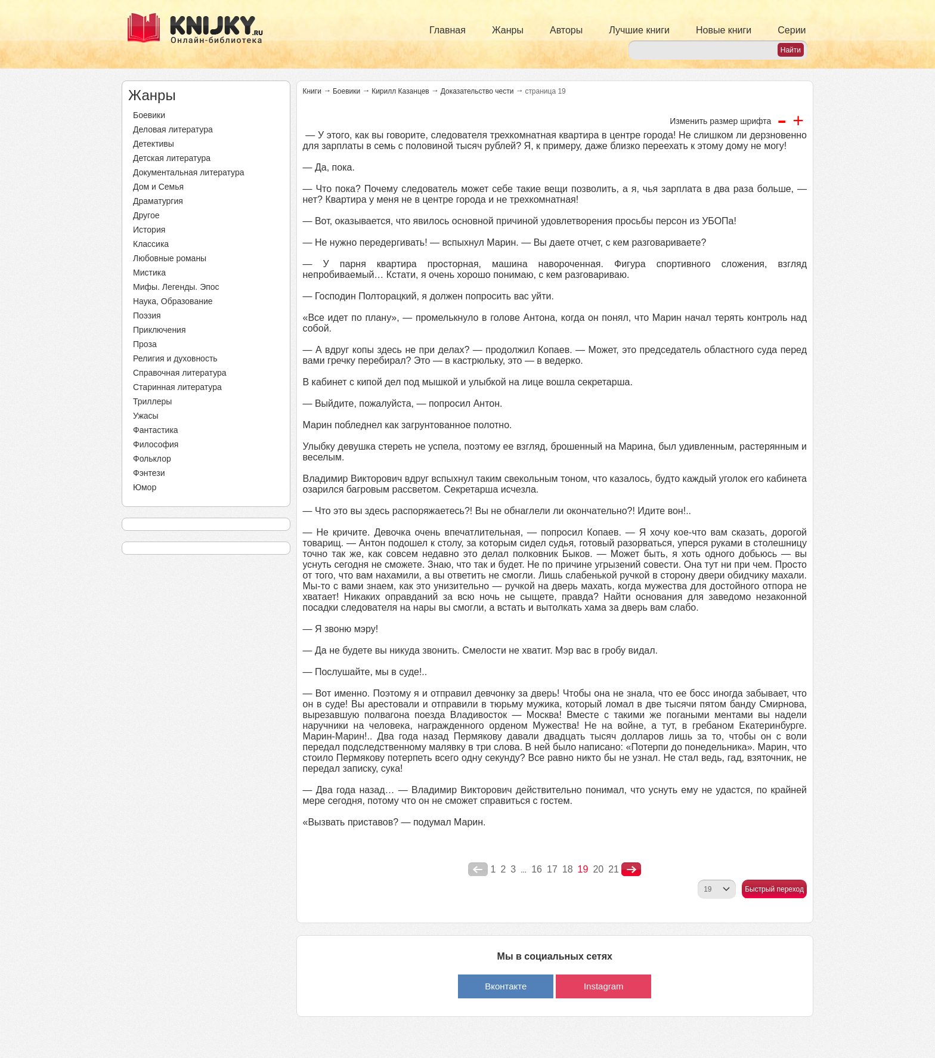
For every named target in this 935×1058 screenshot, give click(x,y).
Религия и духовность (175, 358)
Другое (146, 215)
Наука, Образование (173, 301)
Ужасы (146, 415)
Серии (792, 30)
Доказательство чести (477, 91)
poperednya (478, 869)
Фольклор (152, 458)
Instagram (604, 986)
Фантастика (155, 430)
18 (567, 869)
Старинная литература (177, 387)
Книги (312, 91)
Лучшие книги (639, 30)
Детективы (153, 144)
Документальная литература (188, 172)
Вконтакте (506, 986)
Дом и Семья (158, 186)
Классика (151, 244)
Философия (155, 444)
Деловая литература (173, 129)
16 (536, 869)
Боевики (149, 115)
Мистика (149, 272)
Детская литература (171, 158)
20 (598, 869)
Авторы (566, 30)
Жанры (508, 30)
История (149, 229)
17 (552, 869)
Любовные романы (169, 258)
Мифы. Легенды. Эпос (176, 287)
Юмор (144, 487)
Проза (145, 344)
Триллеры (152, 401)
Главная (447, 30)
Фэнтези (149, 473)
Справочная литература (180, 373)
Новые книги (723, 30)
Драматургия (158, 201)
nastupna (631, 869)
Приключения (159, 330)
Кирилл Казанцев (400, 91)
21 (613, 869)
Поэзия (147, 315)
